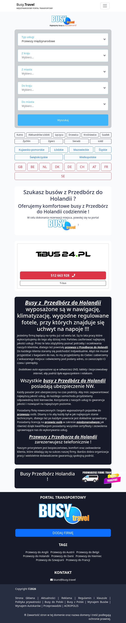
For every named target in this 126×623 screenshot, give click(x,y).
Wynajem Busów (97, 602)
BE (33, 167)
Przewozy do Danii (62, 556)
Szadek (105, 134)
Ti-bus (63, 283)
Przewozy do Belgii (87, 552)
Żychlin (26, 141)
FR (106, 167)
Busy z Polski (75, 602)
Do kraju (27, 85)
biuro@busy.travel (65, 579)
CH (82, 167)
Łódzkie (59, 149)
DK (57, 167)
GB (20, 167)
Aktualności (48, 598)
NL (45, 167)
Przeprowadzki (52, 606)
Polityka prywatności (28, 602)
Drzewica (73, 134)
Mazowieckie (81, 149)
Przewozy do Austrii (62, 552)
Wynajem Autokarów (28, 606)
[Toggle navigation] (104, 6)
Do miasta (28, 102)
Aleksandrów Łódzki (39, 134)
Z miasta (27, 69)
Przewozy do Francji (78, 560)
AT (94, 167)
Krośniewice (90, 134)
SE (63, 176)
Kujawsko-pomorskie (31, 149)
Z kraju (26, 53)
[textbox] (62, 56)
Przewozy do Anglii (37, 552)
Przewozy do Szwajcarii (50, 560)
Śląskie (103, 149)
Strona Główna (25, 598)
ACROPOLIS (71, 606)
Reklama (66, 598)
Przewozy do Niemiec (89, 556)
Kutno (20, 134)
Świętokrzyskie (39, 157)
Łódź (100, 141)
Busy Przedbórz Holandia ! (47, 476)
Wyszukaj (63, 120)
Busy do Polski (54, 602)
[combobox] (64, 39)
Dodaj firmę (63, 533)
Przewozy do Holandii (36, 556)
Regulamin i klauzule (92, 598)
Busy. (35, 6)
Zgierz (51, 141)
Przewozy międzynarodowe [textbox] (38, 41)
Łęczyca (59, 134)
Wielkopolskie (87, 157)
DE (70, 167)
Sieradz (76, 141)
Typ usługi (28, 37)
